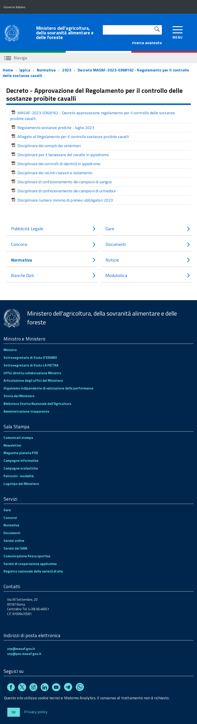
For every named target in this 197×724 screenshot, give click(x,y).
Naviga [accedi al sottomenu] (15, 57)
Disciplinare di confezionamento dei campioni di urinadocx (63, 191)
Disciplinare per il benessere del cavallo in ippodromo (60, 155)
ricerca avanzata (147, 43)
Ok (13, 712)
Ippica (24, 70)
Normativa (46, 70)
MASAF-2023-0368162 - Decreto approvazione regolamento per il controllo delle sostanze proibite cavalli (92, 116)
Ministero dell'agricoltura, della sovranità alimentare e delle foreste (65, 33)
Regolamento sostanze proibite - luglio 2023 (52, 128)
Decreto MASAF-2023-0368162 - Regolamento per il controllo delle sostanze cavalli (96, 73)
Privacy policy (36, 712)
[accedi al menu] (177, 32)
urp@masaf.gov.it (21, 648)
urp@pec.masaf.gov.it (24, 653)
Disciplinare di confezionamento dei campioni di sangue (61, 182)
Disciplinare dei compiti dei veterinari (46, 146)
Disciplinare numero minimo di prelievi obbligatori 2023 (62, 200)
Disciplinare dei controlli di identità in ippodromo (55, 164)
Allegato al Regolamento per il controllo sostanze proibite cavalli (70, 137)
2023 (66, 70)
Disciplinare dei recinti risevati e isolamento (51, 173)
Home (8, 70)
